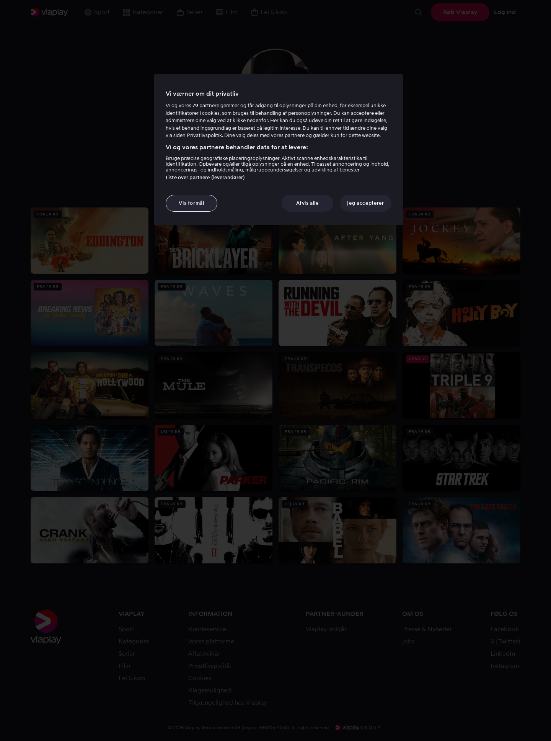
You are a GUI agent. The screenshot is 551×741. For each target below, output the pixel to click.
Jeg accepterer (365, 203)
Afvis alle (307, 203)
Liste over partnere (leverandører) (205, 177)
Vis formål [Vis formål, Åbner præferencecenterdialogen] (191, 203)
